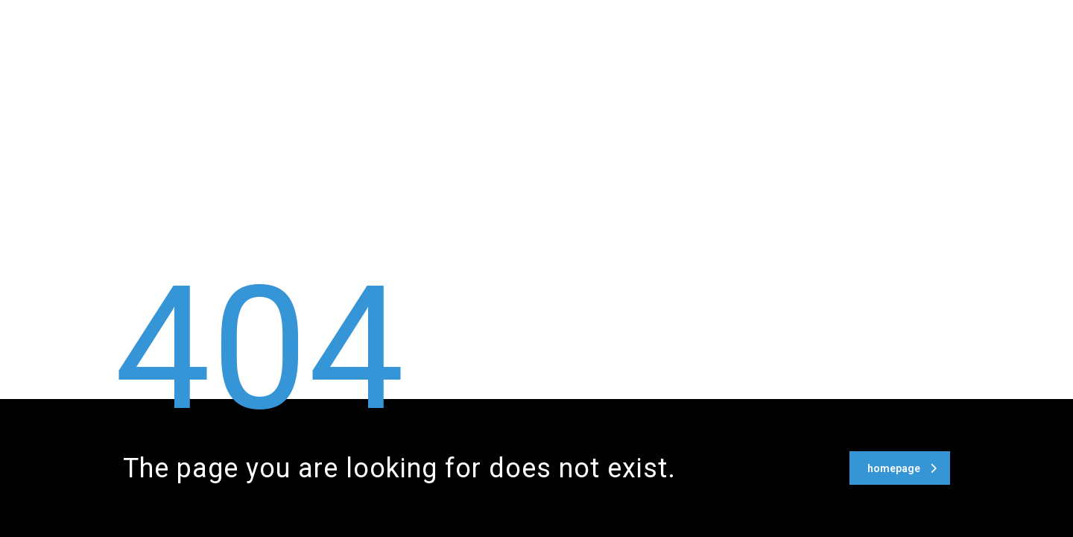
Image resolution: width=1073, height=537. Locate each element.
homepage (902, 468)
